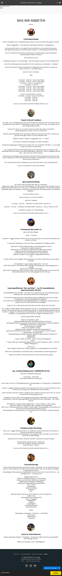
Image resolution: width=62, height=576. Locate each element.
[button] (2, 2)
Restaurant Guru (5, 6)
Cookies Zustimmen (55, 573)
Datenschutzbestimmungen (33, 561)
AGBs (22, 561)
